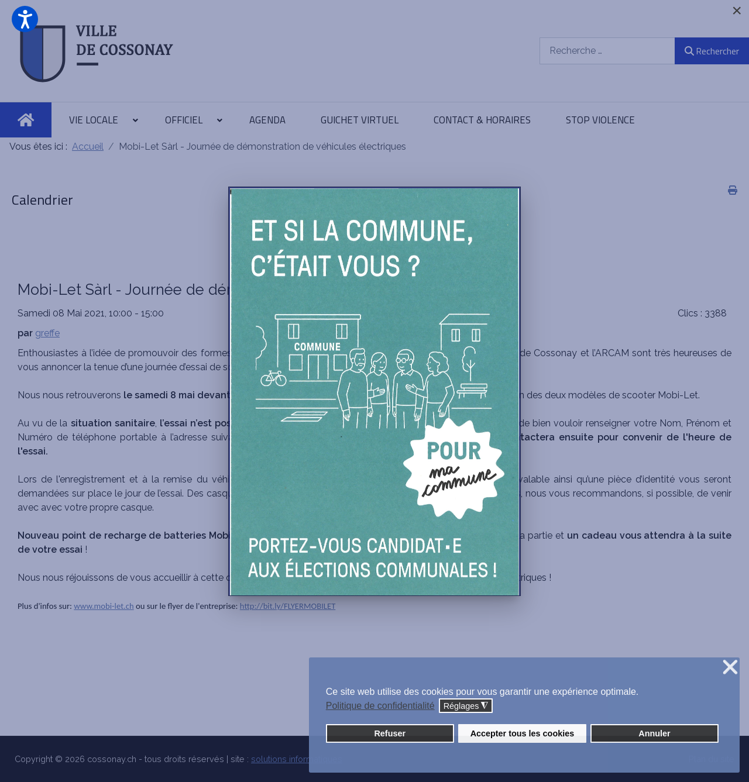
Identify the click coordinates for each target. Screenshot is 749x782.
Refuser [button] (390, 733)
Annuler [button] (654, 733)
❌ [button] (730, 668)
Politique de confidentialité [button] (380, 706)
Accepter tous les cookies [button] (522, 733)
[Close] (736, 10)
